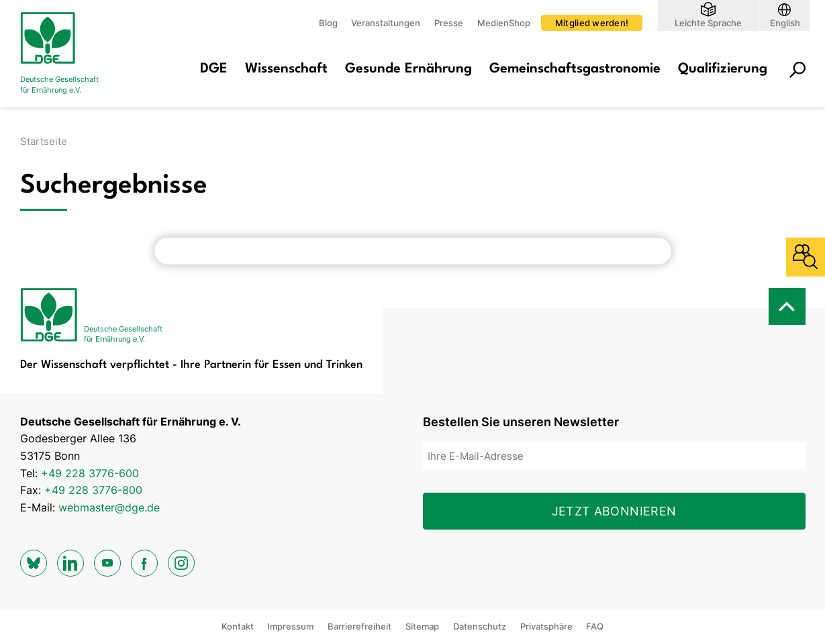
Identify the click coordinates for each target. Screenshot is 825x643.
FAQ (594, 626)
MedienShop (503, 22)
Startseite (43, 141)
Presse (448, 22)
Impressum (290, 626)
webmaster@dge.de (109, 507)
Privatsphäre (546, 626)
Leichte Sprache (708, 22)
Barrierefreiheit (359, 626)
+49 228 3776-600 (90, 473)
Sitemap (422, 626)
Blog (328, 22)
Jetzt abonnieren (614, 511)
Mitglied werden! (591, 22)
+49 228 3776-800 (93, 490)
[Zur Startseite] (74, 53)
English (785, 22)
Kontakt (238, 626)
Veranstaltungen (385, 22)
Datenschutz (479, 626)
